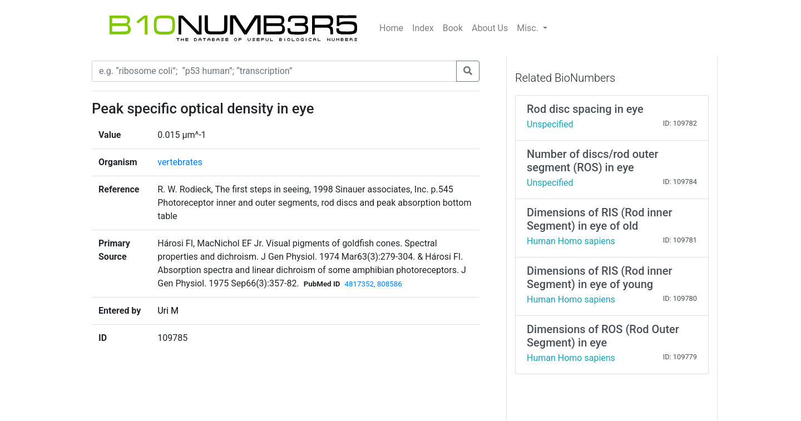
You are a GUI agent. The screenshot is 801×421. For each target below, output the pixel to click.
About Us (490, 28)
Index (423, 28)
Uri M (168, 310)
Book (453, 28)
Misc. (529, 28)
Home (391, 28)
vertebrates (179, 162)
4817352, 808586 (373, 284)
